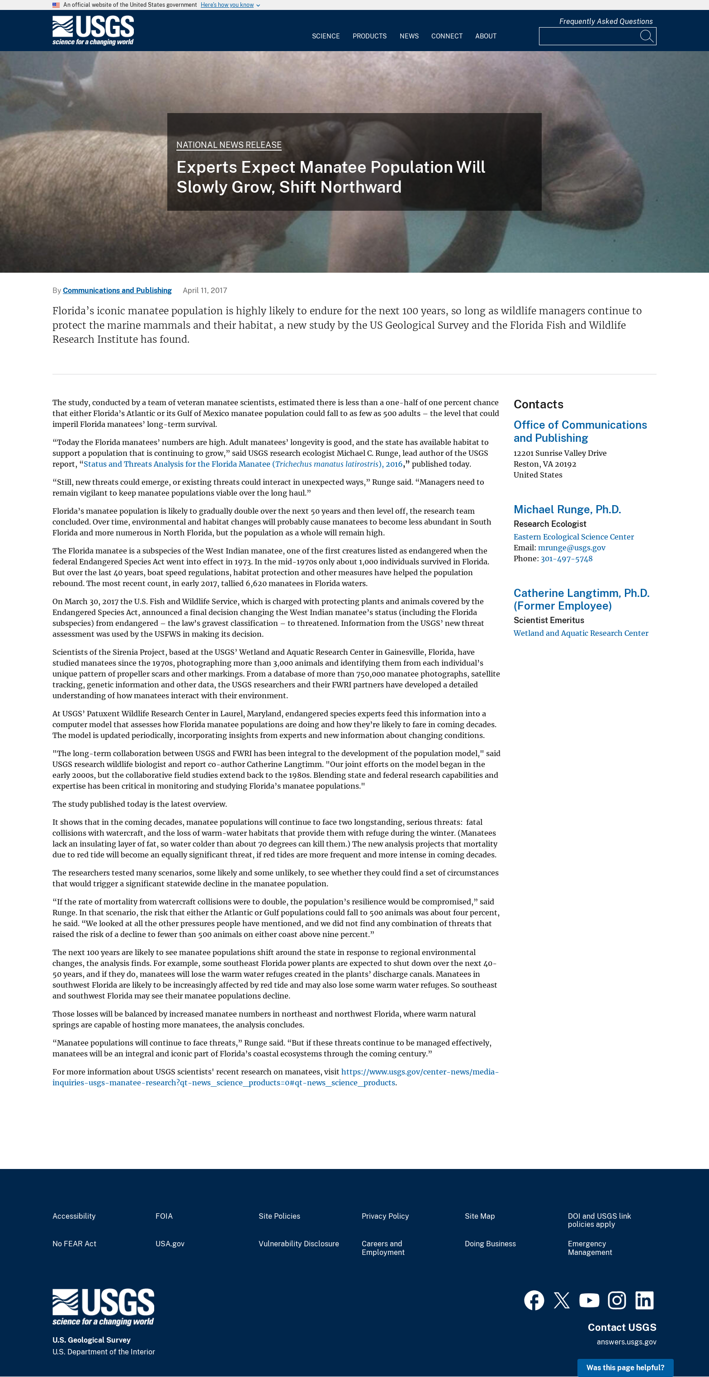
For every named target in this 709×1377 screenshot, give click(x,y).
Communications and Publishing (117, 290)
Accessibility (74, 1216)
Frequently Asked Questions (606, 21)
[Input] (598, 36)
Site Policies (279, 1216)
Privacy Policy (385, 1216)
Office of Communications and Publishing (580, 431)
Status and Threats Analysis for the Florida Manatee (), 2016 (243, 463)
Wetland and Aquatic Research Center (581, 633)
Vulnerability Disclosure (299, 1244)
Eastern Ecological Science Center (574, 536)
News (409, 36)
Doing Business (490, 1244)
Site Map (480, 1216)
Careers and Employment (383, 1248)
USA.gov (170, 1244)
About (485, 36)
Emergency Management (590, 1248)
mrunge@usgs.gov (571, 547)
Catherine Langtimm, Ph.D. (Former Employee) (582, 599)
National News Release (229, 145)
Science (326, 36)
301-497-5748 (567, 558)
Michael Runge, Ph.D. (567, 509)
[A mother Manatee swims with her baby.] (354, 162)
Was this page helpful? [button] (625, 1367)
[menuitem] (326, 30)
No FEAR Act (74, 1244)
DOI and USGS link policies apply (599, 1220)
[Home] (93, 43)
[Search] (647, 36)
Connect (447, 36)
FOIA (164, 1216)
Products (370, 36)
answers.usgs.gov (627, 1342)
